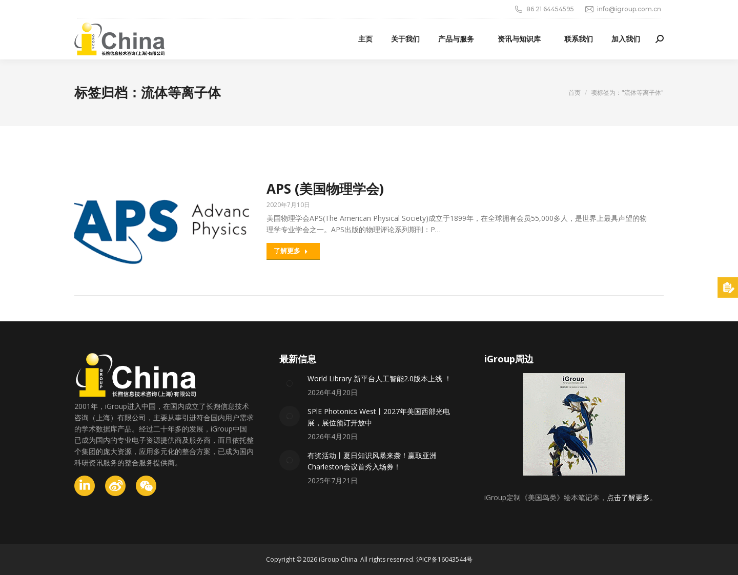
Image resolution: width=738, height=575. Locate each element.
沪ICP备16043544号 (444, 559)
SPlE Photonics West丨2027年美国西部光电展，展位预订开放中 (379, 416)
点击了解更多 (628, 497)
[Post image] (289, 383)
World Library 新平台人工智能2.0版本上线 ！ (380, 378)
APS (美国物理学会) (325, 188)
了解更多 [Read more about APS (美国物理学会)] (291, 251)
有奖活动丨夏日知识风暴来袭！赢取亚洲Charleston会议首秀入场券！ (372, 460)
